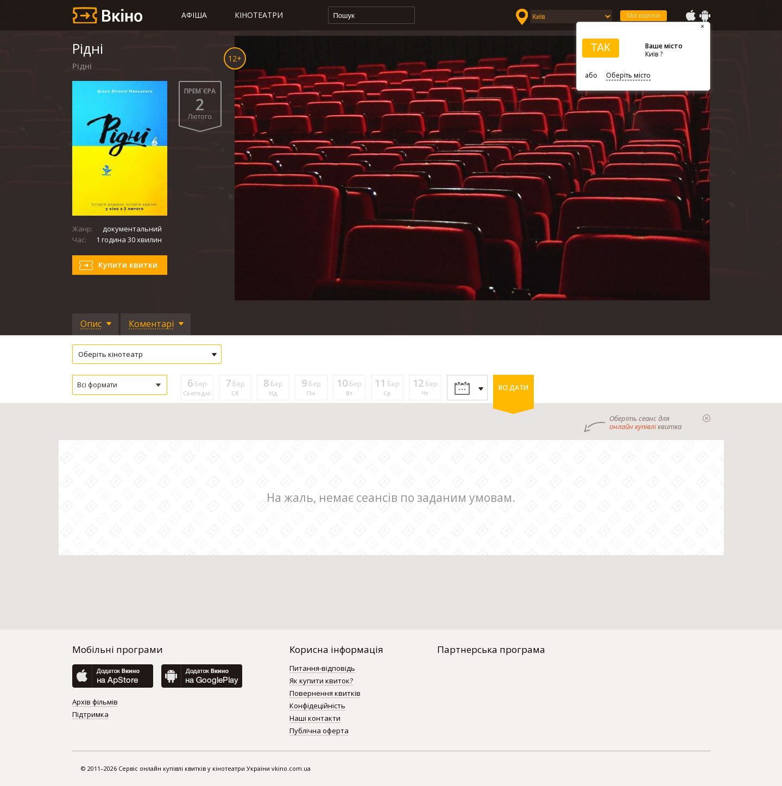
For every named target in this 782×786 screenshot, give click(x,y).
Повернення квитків (325, 693)
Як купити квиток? (321, 681)
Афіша (194, 15)
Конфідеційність (317, 706)
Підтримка (90, 714)
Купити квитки (127, 265)
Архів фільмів (95, 702)
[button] (119, 385)
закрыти (706, 418)
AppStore (690, 16)
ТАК (600, 47)
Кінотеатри (259, 15)
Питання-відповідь (322, 668)
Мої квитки (643, 15)
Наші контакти (314, 718)
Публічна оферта (319, 731)
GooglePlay (704, 16)
